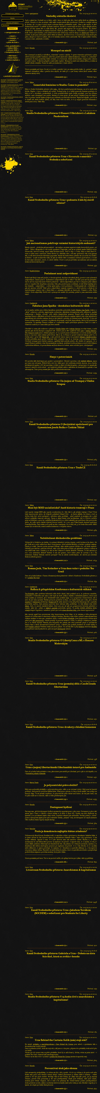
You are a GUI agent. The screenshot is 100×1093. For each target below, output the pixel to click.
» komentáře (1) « (61, 105)
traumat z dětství (34, 627)
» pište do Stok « (12, 42)
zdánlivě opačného (52, 608)
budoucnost (36, 602)
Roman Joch (52, 602)
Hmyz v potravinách (61, 356)
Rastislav (32, 829)
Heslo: (12, 18)
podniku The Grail (34, 578)
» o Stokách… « (12, 38)
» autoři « (12, 40)
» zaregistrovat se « (12, 32)
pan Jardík (3, 79)
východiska (70, 618)
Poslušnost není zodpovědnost (61, 273)
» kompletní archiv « (12, 52)
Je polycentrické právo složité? (61, 785)
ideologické (61, 629)
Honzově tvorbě (33, 333)
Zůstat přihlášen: (12, 23)
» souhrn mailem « (12, 60)
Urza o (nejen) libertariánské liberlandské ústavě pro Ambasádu (61, 767)
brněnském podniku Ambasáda (35, 773)
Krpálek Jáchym (35, 271)
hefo (2, 112)
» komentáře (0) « (61, 149)
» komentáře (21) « (61, 373)
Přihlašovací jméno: (12, 13)
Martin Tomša (34, 782)
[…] (11, 94)
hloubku (94, 627)
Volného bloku (60, 329)
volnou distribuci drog (69, 610)
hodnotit (81, 627)
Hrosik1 (32, 48)
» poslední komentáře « (12, 76)
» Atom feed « (12, 58)
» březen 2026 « (12, 50)
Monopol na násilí (61, 50)
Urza (31, 111)
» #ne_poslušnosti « (12, 46)
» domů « (12, 36)
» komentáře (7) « (61, 460)
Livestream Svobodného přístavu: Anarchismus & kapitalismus (61, 870)
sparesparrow (34, 13)
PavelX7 (3, 100)
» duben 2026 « (12, 48)
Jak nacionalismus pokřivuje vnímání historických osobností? (61, 243)
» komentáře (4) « (61, 43)
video (55, 89)
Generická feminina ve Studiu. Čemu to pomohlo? (60, 85)
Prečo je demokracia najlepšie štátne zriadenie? (61, 831)
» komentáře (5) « (61, 77)
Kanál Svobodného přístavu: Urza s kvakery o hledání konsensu (61, 727)
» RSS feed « (12, 56)
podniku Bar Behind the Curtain (60, 1057)
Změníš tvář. (85, 33)
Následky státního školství (61, 16)
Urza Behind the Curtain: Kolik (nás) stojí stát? (61, 1040)
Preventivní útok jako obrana (61, 1068)
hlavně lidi (45, 337)
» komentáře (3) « (61, 632)
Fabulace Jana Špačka (82, 310)
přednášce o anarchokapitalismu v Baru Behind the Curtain (53, 1044)
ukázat (27, 606)
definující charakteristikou (88, 337)
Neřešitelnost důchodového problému (61, 538)
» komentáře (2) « (61, 298)
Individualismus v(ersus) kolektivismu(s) (10, 125)
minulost (28, 602)
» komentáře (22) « (61, 560)
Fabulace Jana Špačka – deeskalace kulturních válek (61, 305)
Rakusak (3, 125)
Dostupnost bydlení (61, 807)
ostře (82, 331)
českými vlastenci (75, 329)
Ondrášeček (33, 303)
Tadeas (32, 82)
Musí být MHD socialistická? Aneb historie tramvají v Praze (61, 507)
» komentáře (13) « (61, 799)
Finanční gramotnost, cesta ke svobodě (12, 80)
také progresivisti (38, 620)
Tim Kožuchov (29, 594)
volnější (27, 610)
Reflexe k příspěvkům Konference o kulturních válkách (61, 589)
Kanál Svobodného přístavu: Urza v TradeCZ (61, 467)
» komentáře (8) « (61, 862)
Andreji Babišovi (91, 331)
